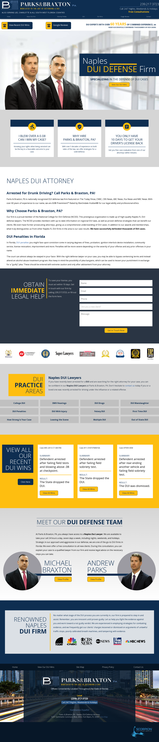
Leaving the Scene (59, 419)
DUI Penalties (19, 411)
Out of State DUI (139, 419)
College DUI (19, 403)
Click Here (25, 482)
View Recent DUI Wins (19, 25)
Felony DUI (99, 411)
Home (8, 17)
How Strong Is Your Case (19, 419)
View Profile (63, 579)
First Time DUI (140, 411)
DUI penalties (22, 242)
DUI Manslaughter (140, 403)
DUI (83, 17)
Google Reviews (124, 17)
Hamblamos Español (79, 710)
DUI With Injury (59, 411)
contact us (130, 385)
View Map (104, 717)
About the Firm (31, 17)
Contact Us (138, 667)
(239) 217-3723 (79, 698)
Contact (149, 17)
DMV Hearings (59, 403)
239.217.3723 (149, 4)
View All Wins (49, 493)
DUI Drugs (99, 403)
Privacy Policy (108, 667)
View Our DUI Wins (119, 84)
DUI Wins (99, 17)
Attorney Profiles (62, 17)
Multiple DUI (99, 419)
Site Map (80, 667)
